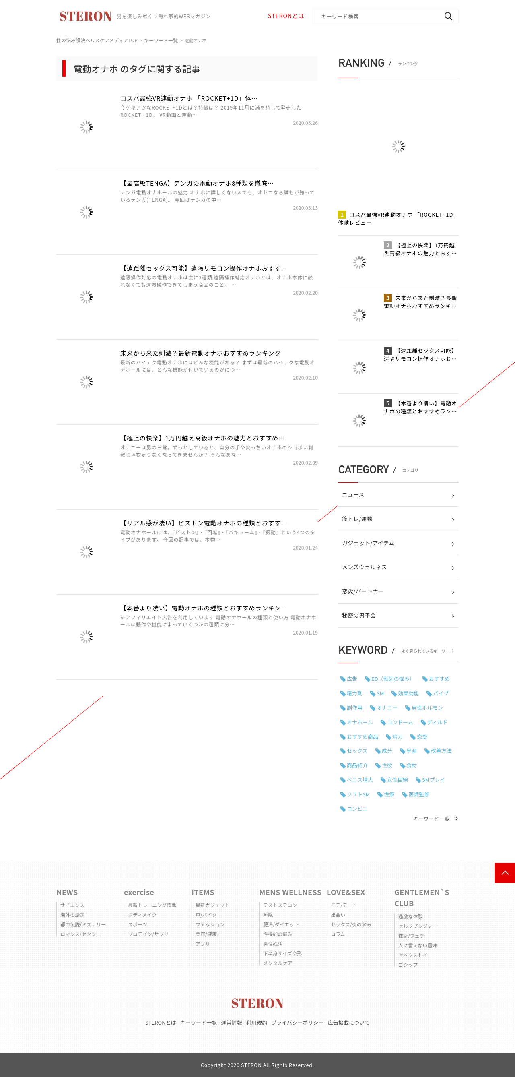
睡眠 (268, 914)
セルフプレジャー (417, 925)
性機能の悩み (277, 933)
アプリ (203, 943)
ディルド (437, 722)
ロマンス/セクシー (80, 933)
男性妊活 (272, 943)
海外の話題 (72, 914)
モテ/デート (344, 904)
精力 (397, 736)
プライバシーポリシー (297, 1022)
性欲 (387, 765)
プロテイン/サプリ (148, 933)
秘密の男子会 (359, 615)
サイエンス (72, 904)
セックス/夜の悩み (351, 924)
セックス (357, 751)
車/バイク (206, 914)
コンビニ (357, 808)
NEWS (67, 892)
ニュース (353, 494)
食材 (411, 765)
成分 (387, 751)
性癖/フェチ (411, 935)
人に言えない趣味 (417, 945)
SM (380, 693)
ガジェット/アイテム (368, 543)
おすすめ (439, 678)
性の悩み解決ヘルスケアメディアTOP (97, 40)
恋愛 (422, 736)
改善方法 (441, 751)
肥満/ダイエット (281, 924)
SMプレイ (433, 779)
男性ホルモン (427, 707)
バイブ (441, 693)
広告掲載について (349, 1022)
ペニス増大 (360, 779)
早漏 (411, 751)
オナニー (387, 707)
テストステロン (280, 904)
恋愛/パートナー (363, 591)
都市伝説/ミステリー (83, 924)
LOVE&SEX (346, 892)
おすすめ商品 (362, 736)
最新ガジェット (213, 904)
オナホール (360, 722)
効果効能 (408, 693)
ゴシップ (408, 964)
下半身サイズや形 (282, 953)
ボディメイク (142, 914)
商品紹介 (357, 765)
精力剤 (355, 693)
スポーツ (137, 924)
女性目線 (397, 779)
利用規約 (256, 1022)
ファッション (210, 924)
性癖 (389, 794)
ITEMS (203, 892)
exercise (139, 892)
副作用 (355, 707)
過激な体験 (410, 916)
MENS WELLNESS (290, 892)
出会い (338, 914)
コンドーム (400, 722)
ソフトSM (358, 794)
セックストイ (412, 954)
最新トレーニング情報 (152, 904)
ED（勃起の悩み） (393, 678)
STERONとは (286, 16)
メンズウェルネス (364, 567)
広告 (352, 678)
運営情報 (231, 1022)
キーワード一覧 (161, 40)
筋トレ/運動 (357, 519)
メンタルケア (277, 962)
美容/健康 (206, 933)
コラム (338, 933)
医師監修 (418, 794)
